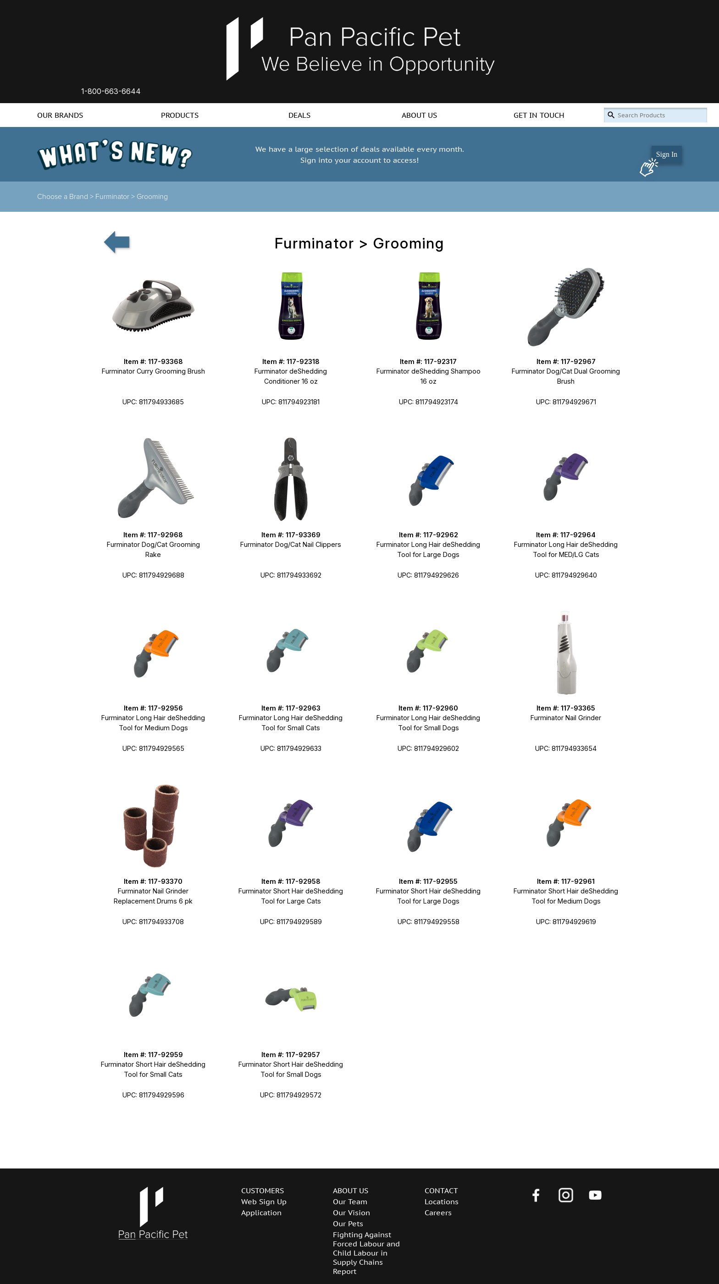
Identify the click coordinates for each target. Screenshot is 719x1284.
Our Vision (351, 1212)
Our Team (350, 1201)
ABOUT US (419, 115)
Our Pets (348, 1223)
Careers (438, 1212)
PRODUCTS (180, 115)
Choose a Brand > (66, 196)
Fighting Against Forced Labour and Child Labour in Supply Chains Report (366, 1253)
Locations (442, 1201)
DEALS (299, 115)
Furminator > (116, 196)
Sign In (667, 154)
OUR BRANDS (60, 115)
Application (261, 1212)
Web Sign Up (264, 1201)
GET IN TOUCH (539, 115)
